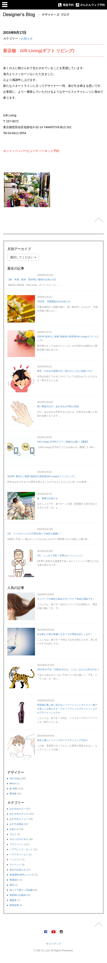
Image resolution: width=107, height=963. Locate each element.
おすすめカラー (17, 809)
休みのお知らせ (17, 869)
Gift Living (14, 778)
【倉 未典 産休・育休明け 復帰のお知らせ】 (32, 279)
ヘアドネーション (18, 854)
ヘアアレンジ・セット (21, 849)
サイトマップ (53, 943)
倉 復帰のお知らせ (47, 498)
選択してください (23, 257)
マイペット (15, 864)
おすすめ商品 (16, 824)
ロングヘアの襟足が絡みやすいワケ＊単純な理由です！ (66, 599)
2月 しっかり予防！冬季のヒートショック (59, 555)
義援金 (12, 900)
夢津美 (12, 793)
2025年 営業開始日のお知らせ (53, 301)
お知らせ (27, 38)
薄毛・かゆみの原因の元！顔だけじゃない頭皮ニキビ (65, 371)
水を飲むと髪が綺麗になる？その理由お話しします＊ (65, 634)
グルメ (12, 834)
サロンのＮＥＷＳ (18, 839)
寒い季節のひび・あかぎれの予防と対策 (58, 406)
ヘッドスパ (15, 859)
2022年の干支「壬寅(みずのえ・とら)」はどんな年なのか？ (68, 669)
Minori (12, 783)
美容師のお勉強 (17, 895)
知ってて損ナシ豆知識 (21, 890)
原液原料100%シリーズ (21, 874)
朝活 (11, 885)
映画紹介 (14, 880)
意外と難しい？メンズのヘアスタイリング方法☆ (62, 740)
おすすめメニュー (18, 819)
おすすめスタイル (18, 814)
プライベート (16, 844)
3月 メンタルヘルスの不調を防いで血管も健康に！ (34, 533)
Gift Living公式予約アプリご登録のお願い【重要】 (63, 441)
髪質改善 (14, 905)
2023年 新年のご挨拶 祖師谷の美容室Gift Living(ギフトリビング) (40, 476)
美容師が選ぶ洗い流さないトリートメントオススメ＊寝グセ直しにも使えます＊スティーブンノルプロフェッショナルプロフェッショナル (67, 709)
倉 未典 (13, 788)
